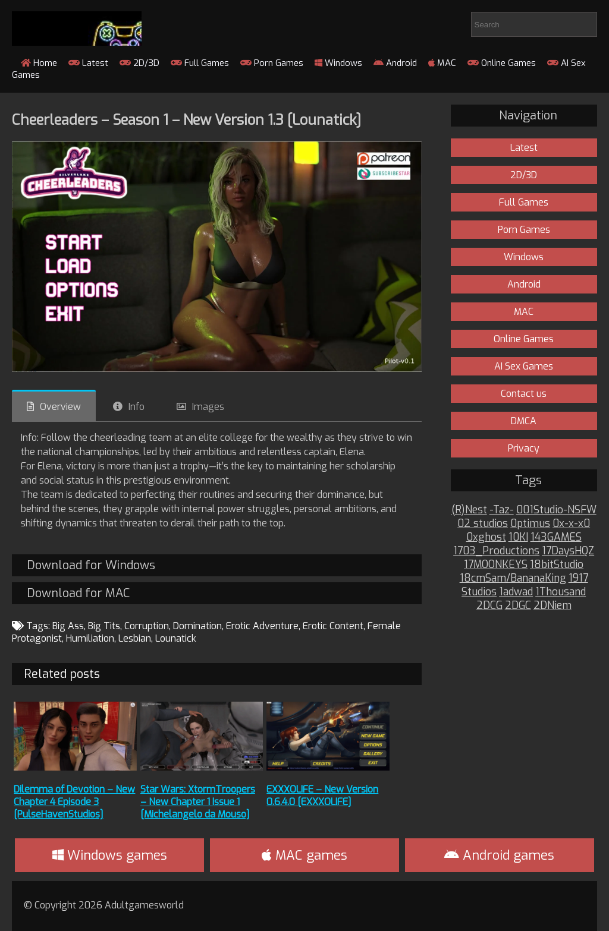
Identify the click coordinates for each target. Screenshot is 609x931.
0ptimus (530, 524)
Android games (499, 855)
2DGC (518, 606)
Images (208, 406)
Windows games (109, 855)
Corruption (146, 626)
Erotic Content (333, 626)
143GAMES (556, 537)
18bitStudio (556, 565)
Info (136, 406)
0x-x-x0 (571, 524)
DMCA (523, 421)
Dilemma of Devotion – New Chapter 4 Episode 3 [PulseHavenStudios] (74, 801)
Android (395, 63)
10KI (518, 537)
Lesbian (134, 638)
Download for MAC (78, 593)
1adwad (516, 592)
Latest (88, 63)
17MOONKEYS (496, 565)
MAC (442, 63)
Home (39, 63)
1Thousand (560, 592)
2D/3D (139, 63)
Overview (60, 406)
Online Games (501, 63)
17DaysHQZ (568, 551)
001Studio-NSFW (556, 510)
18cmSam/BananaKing (513, 578)
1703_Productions (496, 551)
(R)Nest (469, 510)
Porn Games (271, 63)
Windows (338, 63)
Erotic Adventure (262, 626)
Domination (197, 626)
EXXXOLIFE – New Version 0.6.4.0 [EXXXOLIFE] (322, 795)
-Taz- (501, 510)
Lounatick (175, 638)
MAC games (304, 855)
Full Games (200, 63)
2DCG (489, 606)
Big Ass (68, 626)
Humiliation (90, 638)
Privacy (523, 448)
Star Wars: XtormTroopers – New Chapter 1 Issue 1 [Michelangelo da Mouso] (197, 801)
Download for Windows (91, 565)
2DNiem (552, 606)
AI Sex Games (523, 366)
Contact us (524, 393)
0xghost (486, 537)
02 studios (482, 524)
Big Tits (104, 626)
